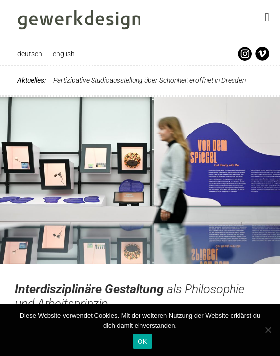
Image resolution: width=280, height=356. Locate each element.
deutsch (29, 54)
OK (142, 341)
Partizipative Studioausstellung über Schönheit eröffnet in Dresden (149, 80)
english (64, 54)
